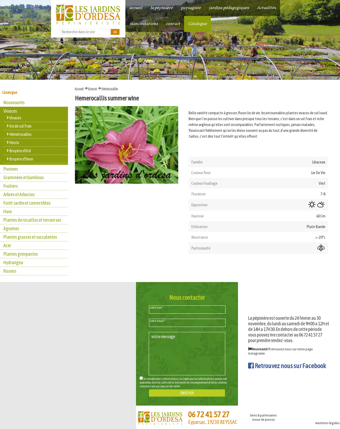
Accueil (79, 88)
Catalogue (197, 24)
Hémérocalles (109, 88)
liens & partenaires (263, 415)
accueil (135, 8)
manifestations (143, 24)
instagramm (256, 353)
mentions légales (327, 423)
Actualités (266, 8)
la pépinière (161, 8)
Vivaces (92, 88)
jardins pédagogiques (229, 8)
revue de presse (263, 419)
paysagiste (191, 8)
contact (173, 24)
